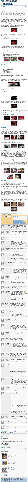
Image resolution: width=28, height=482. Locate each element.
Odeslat (22, 222)
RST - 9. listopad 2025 (4, 444)
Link (16, 228)
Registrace (11, 432)
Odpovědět (24, 228)
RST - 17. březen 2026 (4, 435)
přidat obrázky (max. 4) (18, 221)
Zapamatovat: (4, 432)
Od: (6, 216)
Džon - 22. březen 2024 (4, 450)
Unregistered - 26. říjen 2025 (5, 447)
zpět (10, 214)
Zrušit (16, 222)
